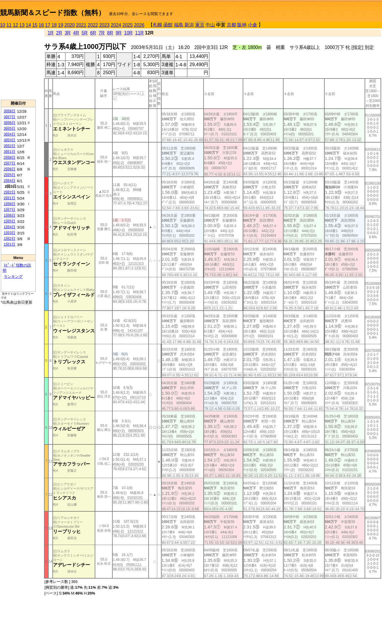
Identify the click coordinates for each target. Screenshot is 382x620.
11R (139, 32)
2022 (93, 25)
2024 (116, 25)
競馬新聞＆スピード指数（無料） (52, 13)
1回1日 (9, 244)
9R (118, 32)
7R (102, 32)
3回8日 (9, 111)
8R (110, 32)
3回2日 (9, 146)
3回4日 (9, 134)
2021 (81, 25)
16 (41, 25)
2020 (70, 25)
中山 (210, 24)
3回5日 (9, 128)
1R (50, 32)
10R (128, 32)
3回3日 (9, 140)
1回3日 (9, 233)
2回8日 (9, 157)
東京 (199, 25)
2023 (104, 25)
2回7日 (9, 163)
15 (34, 25)
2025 (128, 25)
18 (54, 25)
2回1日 (9, 198)
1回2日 (9, 238)
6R (93, 32)
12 (15, 25)
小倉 (252, 24)
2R (59, 32)
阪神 (241, 24)
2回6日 (9, 169)
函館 (168, 24)
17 (47, 25)
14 (28, 25)
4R (76, 32)
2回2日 (9, 192)
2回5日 (9, 175)
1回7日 (9, 209)
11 (9, 25)
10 (2, 25)
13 (22, 25)
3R (67, 32)
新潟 (189, 24)
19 (60, 25)
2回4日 (9, 180)
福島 (178, 24)
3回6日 (9, 123)
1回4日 (9, 227)
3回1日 (9, 151)
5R (84, 32)
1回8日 (9, 204)
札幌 (157, 24)
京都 (231, 24)
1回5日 (9, 221)
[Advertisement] (18, 64)
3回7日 (9, 117)
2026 (139, 25)
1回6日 (9, 215)
